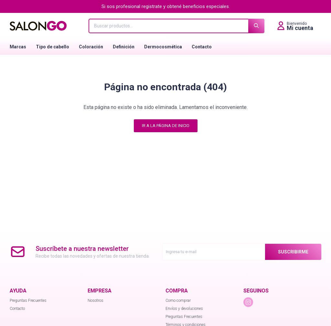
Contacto (202, 46)
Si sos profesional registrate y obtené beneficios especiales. (165, 6)
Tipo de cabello (52, 46)
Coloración (91, 46)
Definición (123, 46)
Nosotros (95, 300)
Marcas (18, 46)
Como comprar (178, 300)
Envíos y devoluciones (184, 308)
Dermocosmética (163, 46)
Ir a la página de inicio (165, 125)
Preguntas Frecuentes (28, 300)
